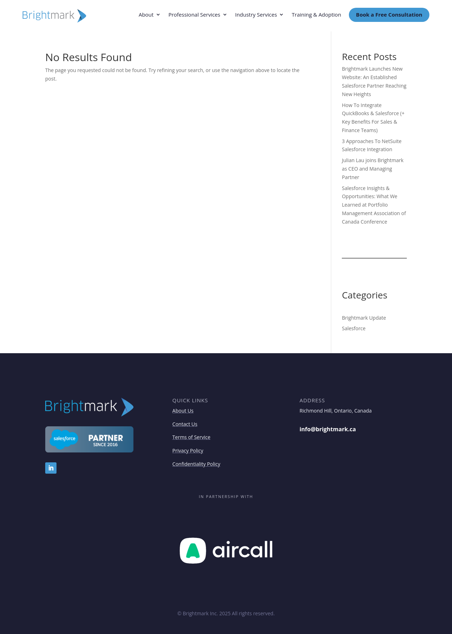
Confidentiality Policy (196, 464)
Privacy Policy (187, 450)
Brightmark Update (364, 317)
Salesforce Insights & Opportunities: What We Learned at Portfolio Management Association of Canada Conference (374, 205)
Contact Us (184, 424)
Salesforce (353, 328)
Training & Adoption (316, 15)
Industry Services (256, 15)
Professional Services (194, 15)
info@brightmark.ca (327, 429)
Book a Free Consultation (389, 14)
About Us (183, 410)
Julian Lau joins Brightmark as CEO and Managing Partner (372, 168)
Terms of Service (191, 437)
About (146, 15)
